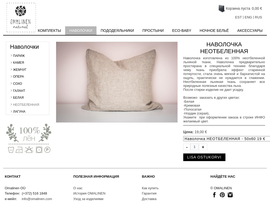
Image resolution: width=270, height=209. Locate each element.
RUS (258, 17)
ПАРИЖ (19, 56)
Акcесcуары (250, 30)
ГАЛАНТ (19, 91)
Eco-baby (181, 30)
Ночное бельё (214, 30)
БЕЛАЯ (18, 97)
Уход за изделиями (88, 199)
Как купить (150, 188)
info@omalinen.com (37, 199)
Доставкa (149, 199)
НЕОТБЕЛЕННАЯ (26, 105)
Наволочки (80, 30)
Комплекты (49, 30)
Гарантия (149, 193)
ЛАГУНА (19, 111)
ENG (248, 17)
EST (238, 17)
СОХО (17, 84)
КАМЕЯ (18, 62)
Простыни (153, 30)
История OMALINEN (89, 193)
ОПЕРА (18, 76)
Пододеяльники (117, 30)
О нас (78, 188)
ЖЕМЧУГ (20, 70)
